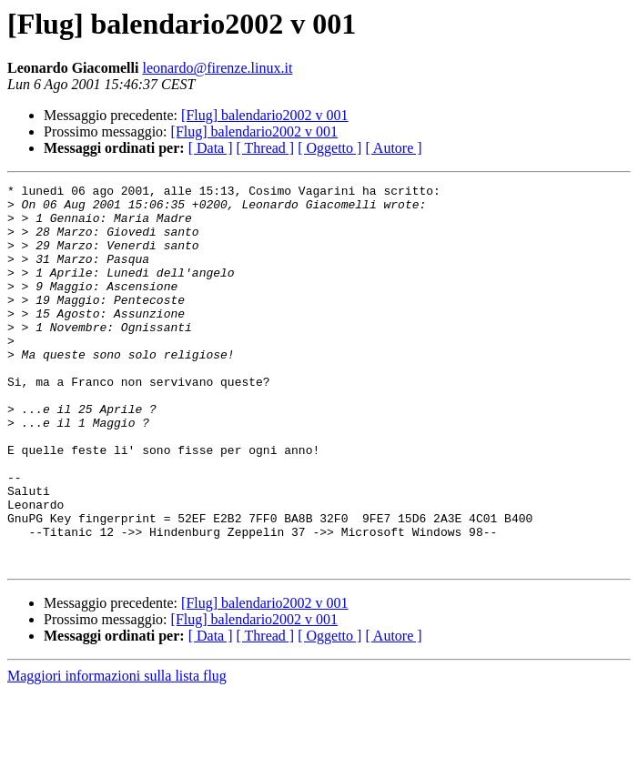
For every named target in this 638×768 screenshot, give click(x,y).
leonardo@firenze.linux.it (217, 68)
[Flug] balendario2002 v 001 (265, 115)
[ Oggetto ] (329, 148)
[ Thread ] (266, 148)
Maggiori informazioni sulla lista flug (117, 752)
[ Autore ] (393, 148)
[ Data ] (210, 148)
